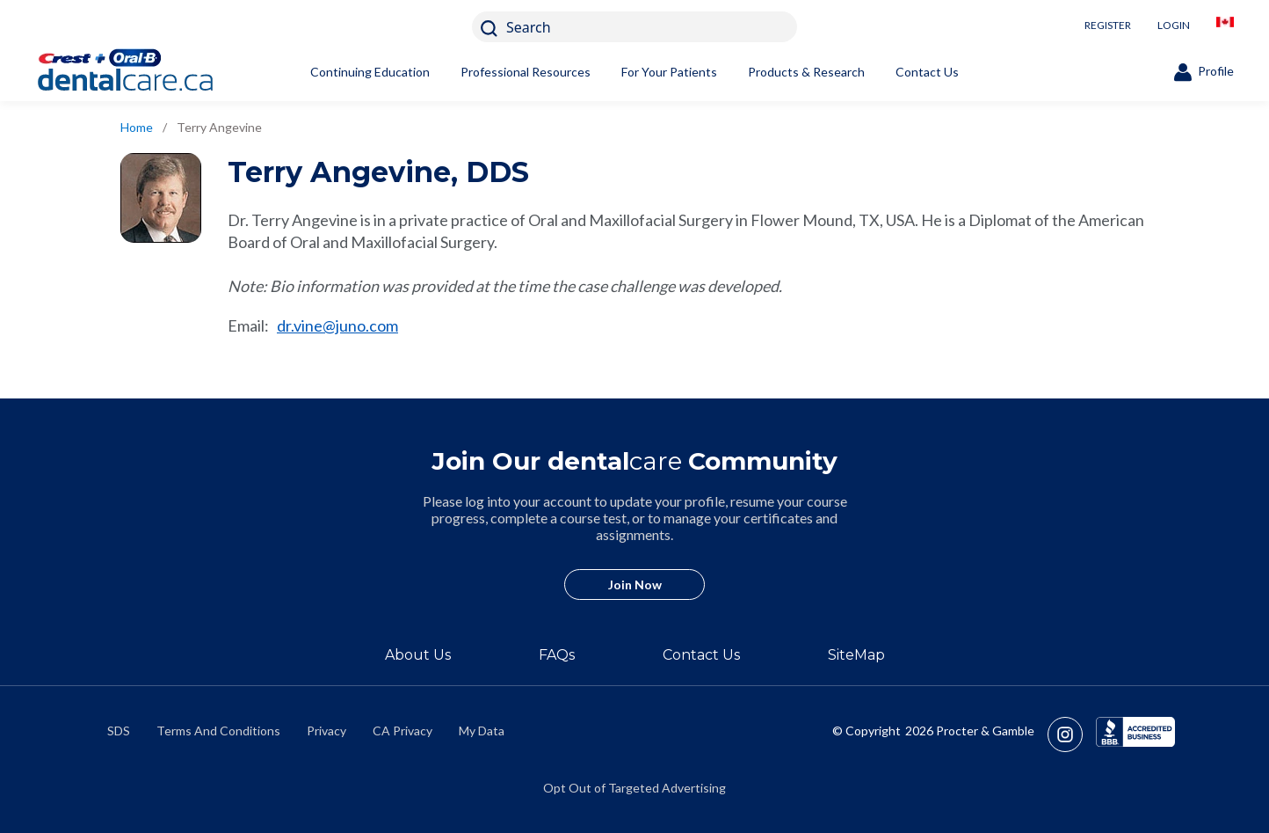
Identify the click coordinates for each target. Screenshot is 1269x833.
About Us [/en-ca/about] (418, 655)
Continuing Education (370, 71)
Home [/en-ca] (136, 127)
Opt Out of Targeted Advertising (634, 787)
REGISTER (1107, 25)
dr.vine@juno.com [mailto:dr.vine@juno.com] (337, 325)
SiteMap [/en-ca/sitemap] (856, 655)
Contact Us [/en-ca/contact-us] (701, 655)
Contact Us (927, 71)
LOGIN (1173, 25)
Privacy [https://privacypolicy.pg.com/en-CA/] (326, 730)
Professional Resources (525, 71)
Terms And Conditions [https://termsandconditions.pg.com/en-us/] (218, 730)
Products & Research (806, 71)
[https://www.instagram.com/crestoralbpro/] (1072, 734)
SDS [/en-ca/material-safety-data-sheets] (118, 730)
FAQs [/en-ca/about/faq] (557, 655)
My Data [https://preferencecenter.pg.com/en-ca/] (481, 730)
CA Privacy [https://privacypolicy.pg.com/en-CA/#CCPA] (402, 730)
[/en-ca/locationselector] (1225, 26)
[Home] (153, 72)
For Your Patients (669, 71)
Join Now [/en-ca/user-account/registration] (635, 584)
